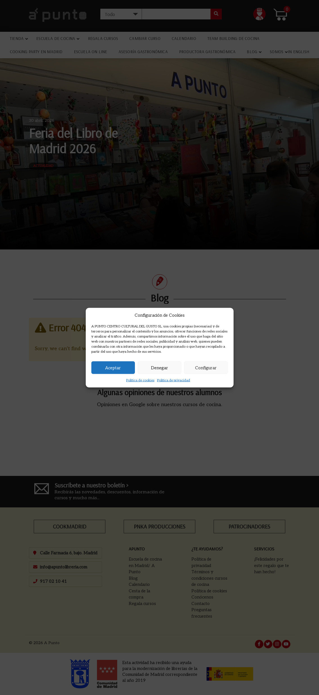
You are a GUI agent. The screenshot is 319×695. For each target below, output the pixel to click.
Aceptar (113, 367)
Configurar (206, 367)
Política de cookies (140, 380)
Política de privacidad (173, 380)
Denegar (159, 367)
